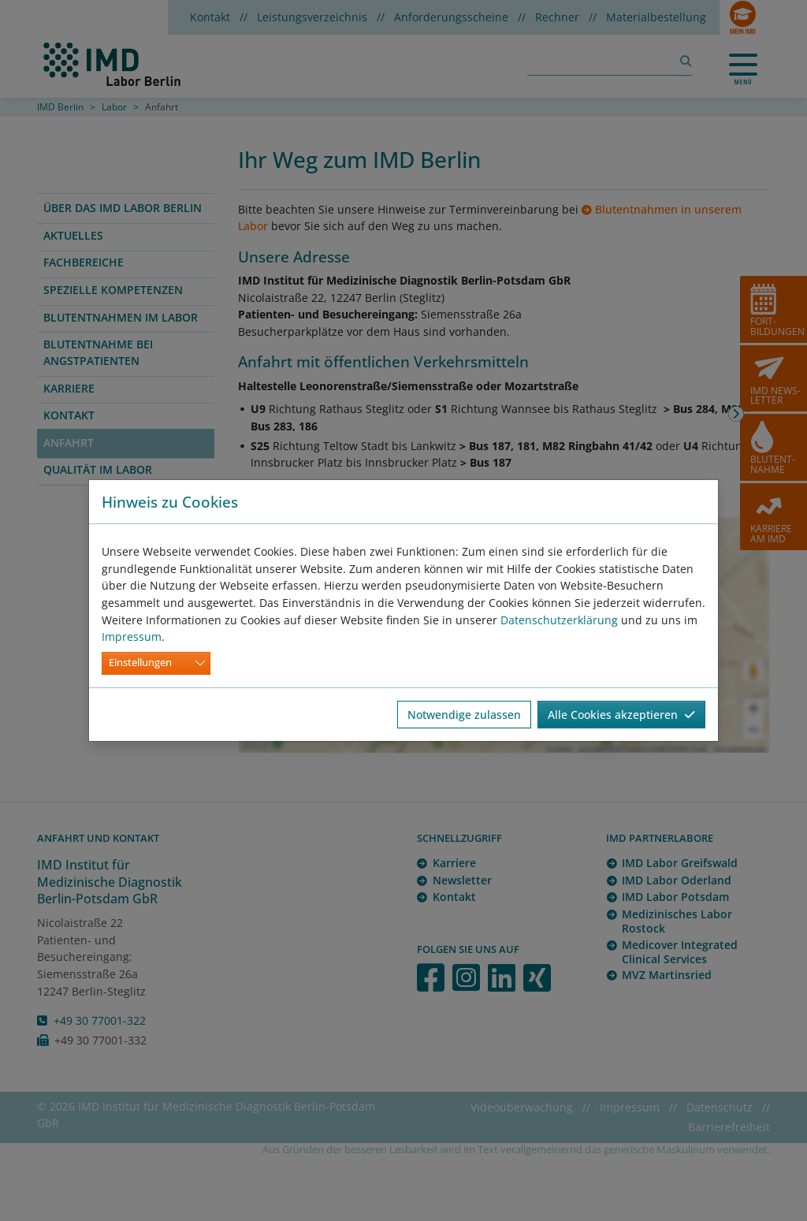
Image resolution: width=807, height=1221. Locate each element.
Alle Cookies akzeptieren (621, 714)
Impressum (132, 636)
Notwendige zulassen (464, 714)
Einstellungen (140, 662)
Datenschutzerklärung (559, 619)
